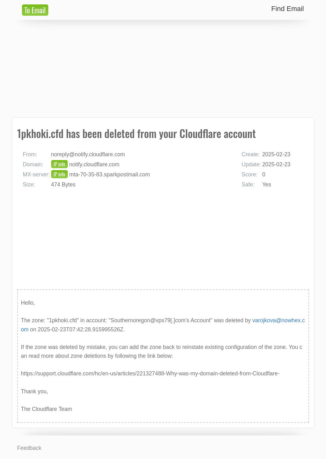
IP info (59, 164)
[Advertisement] (163, 69)
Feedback (29, 448)
